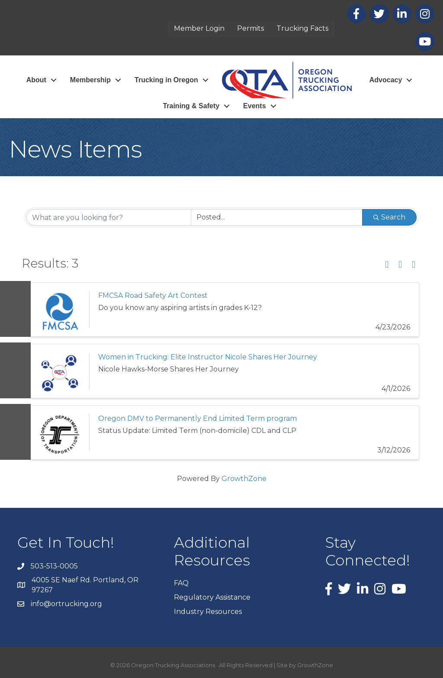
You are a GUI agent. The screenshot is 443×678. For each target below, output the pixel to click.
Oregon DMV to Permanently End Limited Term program (197, 418)
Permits (250, 28)
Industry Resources (208, 611)
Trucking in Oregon (166, 80)
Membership (90, 80)
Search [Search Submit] (389, 217)
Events (254, 106)
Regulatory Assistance (212, 597)
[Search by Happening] (277, 217)
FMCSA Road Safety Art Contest (153, 295)
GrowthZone (244, 479)
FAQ (181, 583)
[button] (386, 265)
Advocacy (385, 80)
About (36, 80)
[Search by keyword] (108, 217)
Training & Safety (191, 106)
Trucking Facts (302, 28)
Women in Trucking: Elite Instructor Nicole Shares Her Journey (207, 357)
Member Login (199, 28)
